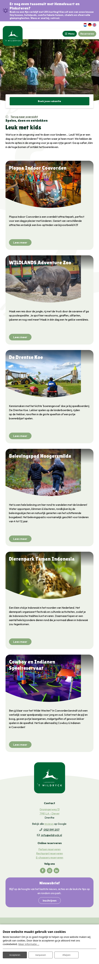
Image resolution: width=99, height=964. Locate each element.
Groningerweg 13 (50, 809)
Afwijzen (66, 955)
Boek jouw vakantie (49, 101)
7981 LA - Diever (50, 813)
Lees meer (20, 242)
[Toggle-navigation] (69, 34)
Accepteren (14, 955)
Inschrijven (49, 900)
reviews (49, 823)
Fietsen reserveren (49, 849)
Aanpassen (40, 955)
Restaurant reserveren (49, 853)
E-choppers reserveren (49, 857)
